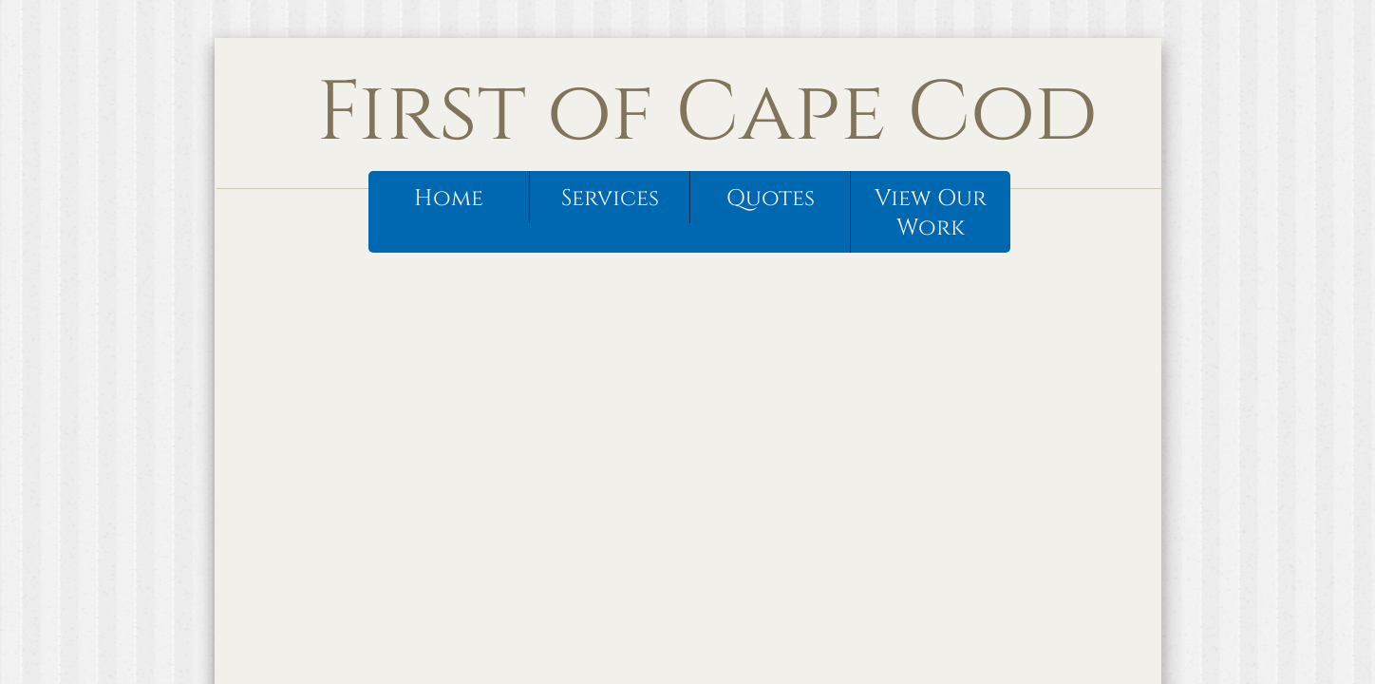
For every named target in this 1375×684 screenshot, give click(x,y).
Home (448, 198)
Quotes (770, 198)
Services (610, 198)
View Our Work (931, 213)
